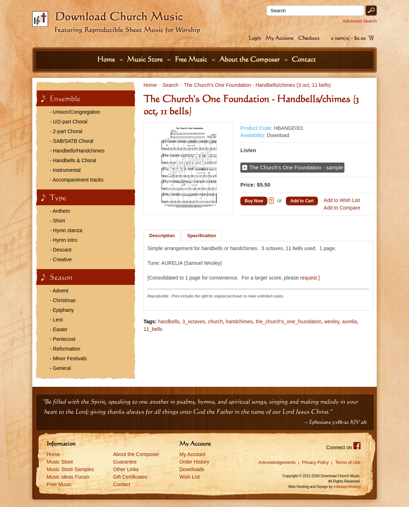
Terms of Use (348, 462)
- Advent (59, 291)
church (215, 321)
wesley (331, 321)
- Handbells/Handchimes (77, 151)
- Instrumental (65, 170)
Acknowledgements (277, 462)
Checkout (308, 37)
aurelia (349, 321)
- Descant (60, 250)
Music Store (145, 59)
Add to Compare (342, 208)
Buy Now (254, 200)
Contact (304, 59)
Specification (201, 235)
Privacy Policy (315, 462)
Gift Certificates (130, 477)
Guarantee (125, 462)
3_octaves (193, 321)
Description (162, 235)
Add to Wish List (342, 200)
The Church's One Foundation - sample (296, 167)
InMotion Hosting (347, 487)
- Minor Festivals (68, 358)
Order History (194, 462)
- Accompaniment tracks (76, 180)
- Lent (56, 320)
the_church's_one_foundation (288, 321)
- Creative (61, 259)
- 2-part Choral (66, 131)
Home (107, 59)
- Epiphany (62, 310)
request (308, 278)
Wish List (189, 477)
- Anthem (60, 211)
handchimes (239, 321)
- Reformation (65, 349)
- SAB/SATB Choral (71, 141)
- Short (57, 221)
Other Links (126, 469)
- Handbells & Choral (73, 160)
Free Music (192, 59)
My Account (279, 37)
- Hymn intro (63, 240)
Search (170, 85)
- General (60, 368)
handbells (168, 321)
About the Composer (250, 59)
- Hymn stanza (66, 230)
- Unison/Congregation (75, 112)
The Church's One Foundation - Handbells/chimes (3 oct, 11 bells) (257, 85)
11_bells (153, 329)
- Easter (58, 329)
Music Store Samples (70, 469)
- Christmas (63, 300)
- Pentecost (62, 339)
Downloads (191, 469)
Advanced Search (360, 21)
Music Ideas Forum (68, 477)
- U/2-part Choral (68, 122)
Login (255, 37)
